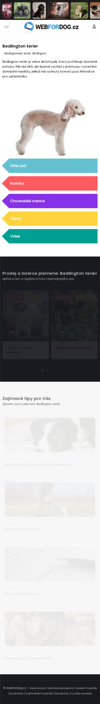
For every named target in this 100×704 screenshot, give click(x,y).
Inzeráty (17, 183)
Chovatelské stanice (27, 201)
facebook (62, 693)
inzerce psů (37, 688)
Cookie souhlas (81, 693)
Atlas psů (18, 166)
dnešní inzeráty (86, 688)
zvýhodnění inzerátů (39, 693)
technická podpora (61, 688)
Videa (15, 236)
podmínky (16, 693)
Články (16, 218)
